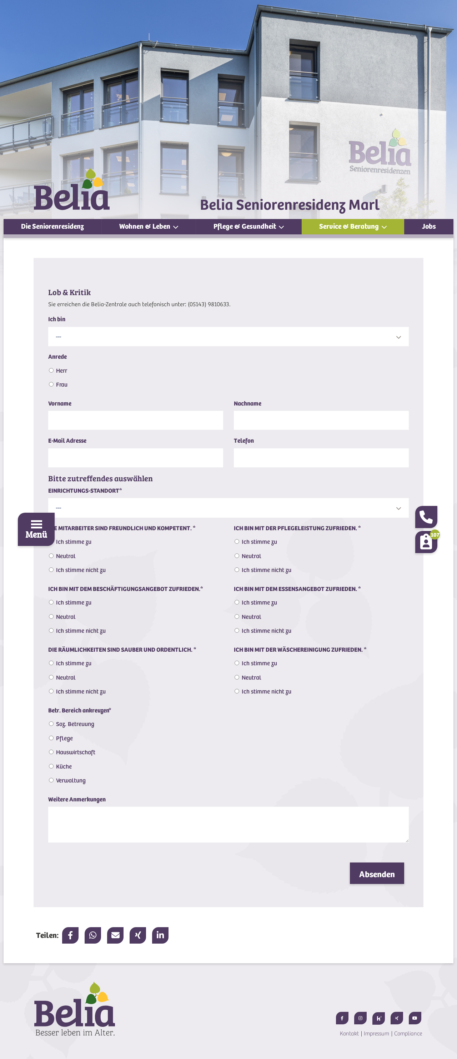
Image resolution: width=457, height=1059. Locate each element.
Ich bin (56, 319)
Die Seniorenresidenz (52, 226)
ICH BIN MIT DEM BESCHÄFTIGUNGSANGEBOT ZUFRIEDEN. (125, 589)
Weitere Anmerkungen (77, 799)
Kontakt (349, 1033)
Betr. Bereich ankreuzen (79, 710)
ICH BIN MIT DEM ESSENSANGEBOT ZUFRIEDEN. (297, 589)
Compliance (408, 1033)
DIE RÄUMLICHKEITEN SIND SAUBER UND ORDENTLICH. (122, 649)
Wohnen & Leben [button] (145, 226)
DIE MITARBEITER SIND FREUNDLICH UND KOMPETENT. (122, 528)
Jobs (429, 226)
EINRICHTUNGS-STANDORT (85, 490)
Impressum (376, 1033)
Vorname (59, 403)
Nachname (247, 403)
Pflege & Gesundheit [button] (245, 226)
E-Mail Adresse (67, 440)
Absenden (377, 874)
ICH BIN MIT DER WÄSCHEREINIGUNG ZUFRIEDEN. (300, 649)
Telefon (244, 440)
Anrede (57, 357)
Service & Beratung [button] (349, 226)
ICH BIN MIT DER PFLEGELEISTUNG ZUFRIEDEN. (297, 528)
